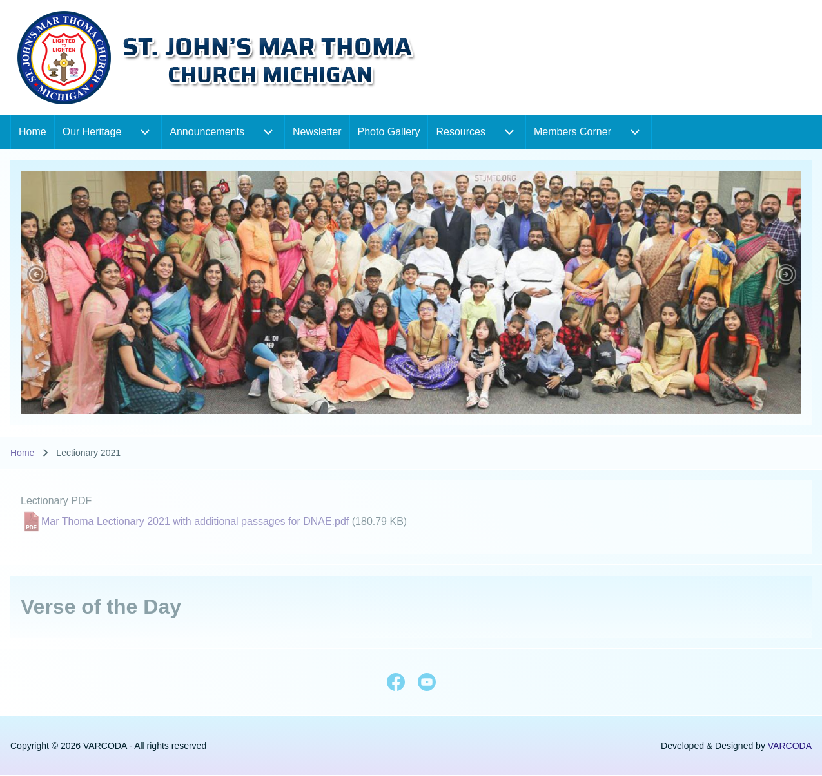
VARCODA (790, 746)
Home (22, 453)
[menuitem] (32, 132)
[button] (36, 274)
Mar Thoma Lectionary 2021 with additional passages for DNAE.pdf (195, 521)
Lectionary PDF (56, 500)
